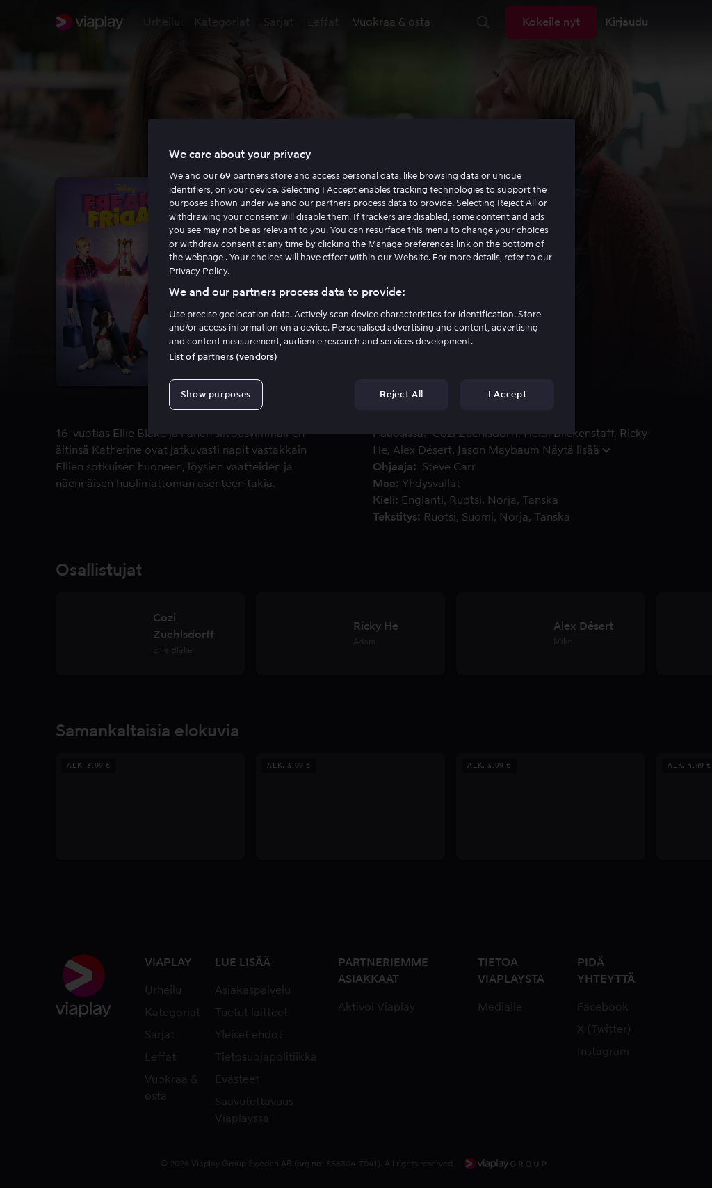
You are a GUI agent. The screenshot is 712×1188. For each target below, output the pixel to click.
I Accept (507, 394)
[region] (361, 277)
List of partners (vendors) (223, 356)
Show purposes (216, 394)
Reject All (401, 394)
